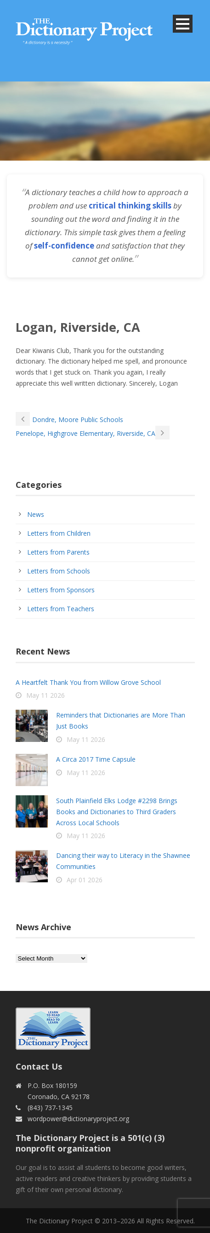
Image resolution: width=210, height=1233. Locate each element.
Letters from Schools (58, 571)
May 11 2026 (45, 695)
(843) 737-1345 (50, 1107)
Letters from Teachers (60, 608)
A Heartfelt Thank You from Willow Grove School (88, 682)
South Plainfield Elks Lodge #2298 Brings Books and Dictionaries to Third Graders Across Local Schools (116, 811)
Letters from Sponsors (61, 589)
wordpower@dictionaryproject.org (78, 1118)
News (35, 514)
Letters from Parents (58, 552)
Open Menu (183, 24)
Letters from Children (59, 533)
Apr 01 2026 (84, 879)
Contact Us (39, 1066)
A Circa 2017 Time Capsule (96, 759)
